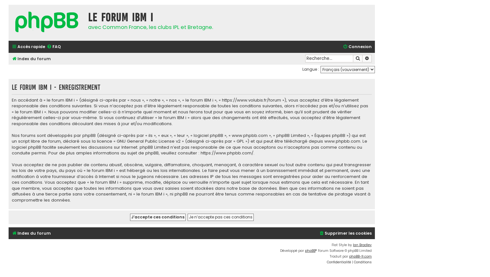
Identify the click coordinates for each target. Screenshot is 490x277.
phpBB (310, 250)
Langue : (310, 69)
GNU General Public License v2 (149, 141)
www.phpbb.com (342, 141)
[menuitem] (54, 47)
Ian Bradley (362, 245)
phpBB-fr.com (360, 256)
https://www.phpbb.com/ (227, 153)
